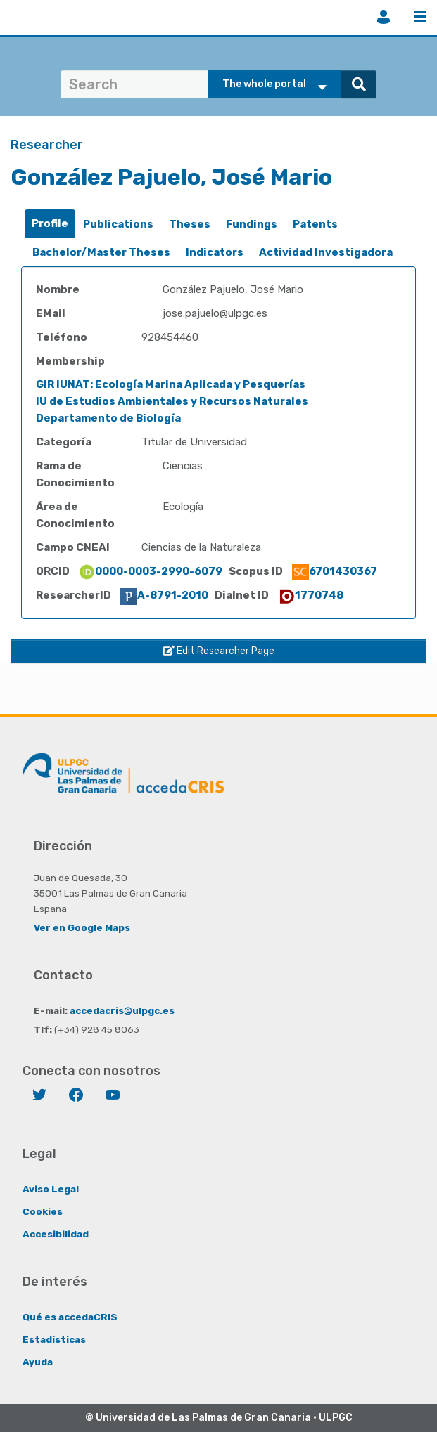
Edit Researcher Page (218, 651)
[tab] (50, 223)
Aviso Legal (51, 1189)
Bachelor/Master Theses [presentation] (101, 252)
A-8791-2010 (164, 595)
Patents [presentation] (315, 224)
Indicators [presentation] (214, 252)
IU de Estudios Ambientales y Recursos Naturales (172, 401)
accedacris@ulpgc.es (122, 1010)
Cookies (43, 1211)
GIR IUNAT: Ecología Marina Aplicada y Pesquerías (170, 384)
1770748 (310, 595)
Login (383, 16)
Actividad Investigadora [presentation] (326, 252)
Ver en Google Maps (82, 927)
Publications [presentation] (118, 224)
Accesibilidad (56, 1233)
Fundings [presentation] (251, 224)
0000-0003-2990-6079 (150, 571)
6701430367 (334, 571)
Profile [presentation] (50, 223)
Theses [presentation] (189, 224)
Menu (420, 16)
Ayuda (38, 1361)
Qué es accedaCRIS (70, 1316)
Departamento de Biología (108, 418)
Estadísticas (54, 1339)
